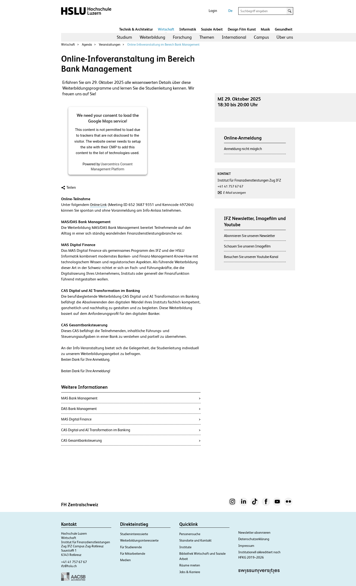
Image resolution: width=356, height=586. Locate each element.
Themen (206, 37)
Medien (125, 560)
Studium (124, 37)
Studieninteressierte (134, 534)
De (230, 11)
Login (213, 11)
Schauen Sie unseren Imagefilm (247, 246)
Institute (185, 547)
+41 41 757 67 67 (74, 562)
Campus (261, 37)
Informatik (187, 29)
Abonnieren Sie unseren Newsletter (249, 236)
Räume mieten (189, 565)
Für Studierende (131, 547)
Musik (265, 29)
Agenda (87, 44)
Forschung (182, 37)
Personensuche (189, 534)
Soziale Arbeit (212, 29)
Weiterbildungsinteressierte (139, 540)
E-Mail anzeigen (234, 192)
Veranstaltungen (109, 44)
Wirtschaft (166, 29)
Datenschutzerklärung (253, 539)
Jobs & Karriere (189, 572)
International (234, 37)
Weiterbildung (152, 37)
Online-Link (98, 205)
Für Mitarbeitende (132, 553)
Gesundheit (283, 29)
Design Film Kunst (242, 29)
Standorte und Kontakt (195, 540)
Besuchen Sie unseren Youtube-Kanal (251, 257)
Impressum (246, 546)
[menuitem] (124, 37)
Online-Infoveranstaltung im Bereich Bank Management (163, 44)
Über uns (284, 37)
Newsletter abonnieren (254, 532)
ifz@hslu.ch (69, 566)
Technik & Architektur (136, 29)
